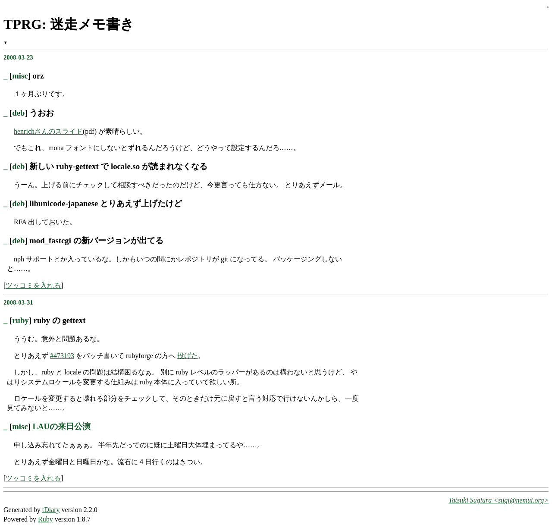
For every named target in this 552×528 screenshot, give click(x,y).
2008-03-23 (18, 57)
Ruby (45, 519)
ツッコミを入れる (33, 285)
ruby (20, 320)
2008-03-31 (18, 302)
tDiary (51, 509)
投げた (187, 355)
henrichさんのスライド (48, 131)
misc (20, 75)
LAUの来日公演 (62, 426)
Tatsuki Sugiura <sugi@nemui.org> (498, 500)
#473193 (62, 355)
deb (18, 112)
